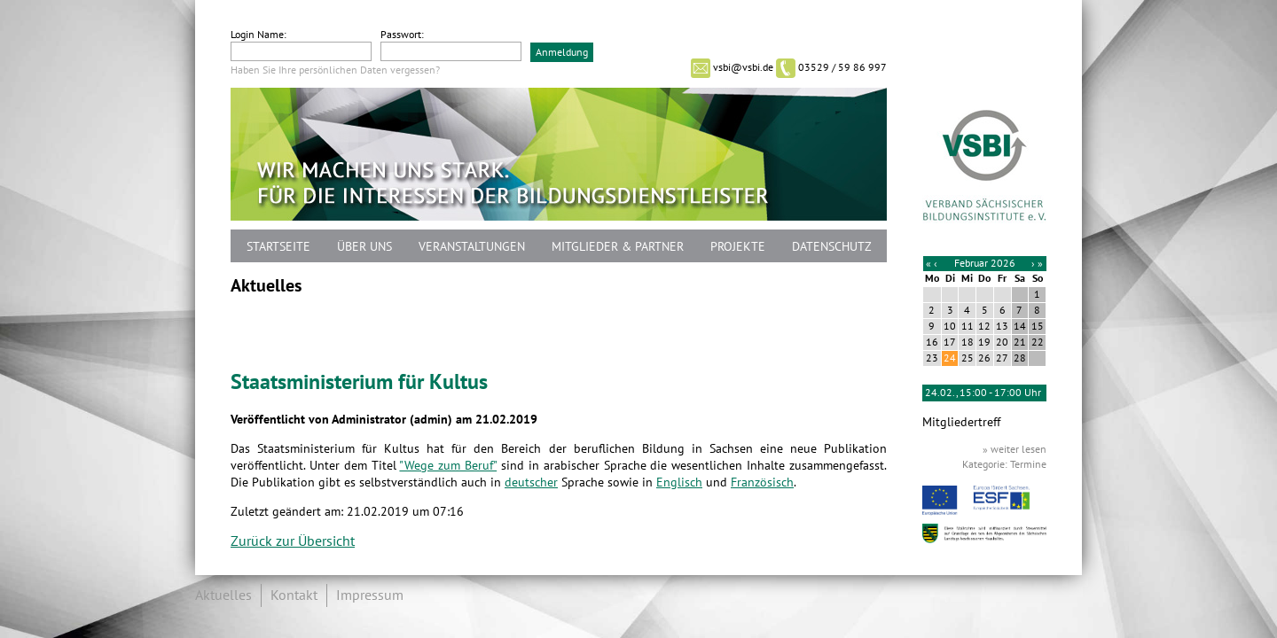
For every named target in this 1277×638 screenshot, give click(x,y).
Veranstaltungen (472, 246)
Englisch (679, 482)
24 (950, 358)
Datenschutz (832, 246)
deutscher (531, 482)
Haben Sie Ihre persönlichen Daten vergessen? (335, 70)
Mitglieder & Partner (618, 246)
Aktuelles (223, 595)
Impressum (369, 595)
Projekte (737, 246)
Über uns (364, 246)
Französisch (762, 482)
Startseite (278, 246)
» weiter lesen (1014, 449)
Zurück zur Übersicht (293, 541)
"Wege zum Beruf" (448, 465)
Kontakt (293, 595)
